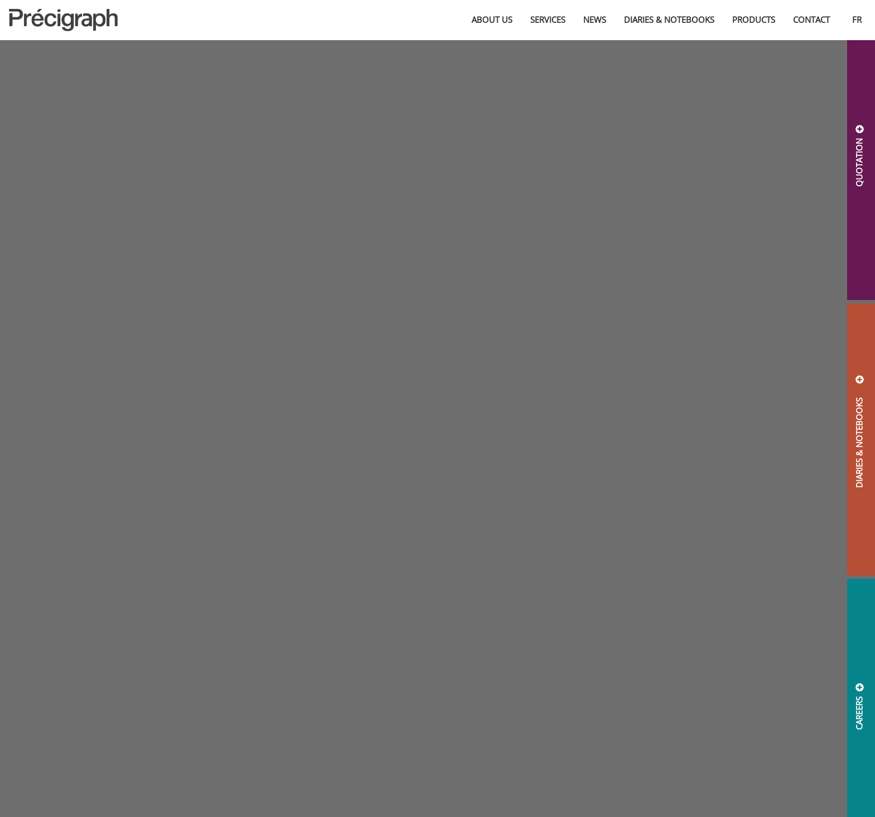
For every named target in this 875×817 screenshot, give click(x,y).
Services (547, 19)
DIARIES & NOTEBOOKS (858, 438)
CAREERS (858, 713)
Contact (811, 19)
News (594, 19)
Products (753, 19)
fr (857, 19)
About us (492, 19)
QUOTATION (858, 162)
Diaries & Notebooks (669, 19)
